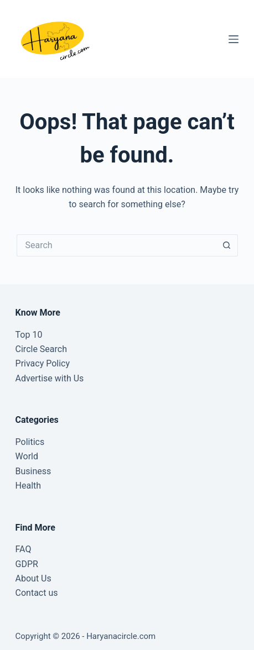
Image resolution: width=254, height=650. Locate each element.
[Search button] (227, 245)
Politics (30, 442)
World (26, 456)
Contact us (36, 593)
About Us (33, 578)
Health (28, 485)
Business (33, 471)
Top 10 (29, 334)
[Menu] (234, 39)
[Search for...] (116, 245)
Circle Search (41, 349)
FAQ (23, 549)
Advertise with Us (49, 378)
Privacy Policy (42, 363)
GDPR (26, 564)
